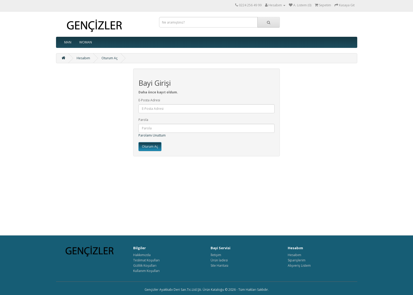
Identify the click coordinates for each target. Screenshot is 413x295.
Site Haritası (219, 265)
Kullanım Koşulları (146, 271)
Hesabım (83, 58)
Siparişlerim (296, 260)
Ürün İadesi (219, 260)
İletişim (216, 255)
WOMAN (85, 42)
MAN (67, 42)
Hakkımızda (142, 255)
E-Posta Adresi (149, 100)
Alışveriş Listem (299, 265)
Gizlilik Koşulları (144, 265)
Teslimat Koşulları (146, 260)
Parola (143, 119)
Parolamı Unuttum (152, 135)
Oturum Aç (109, 58)
